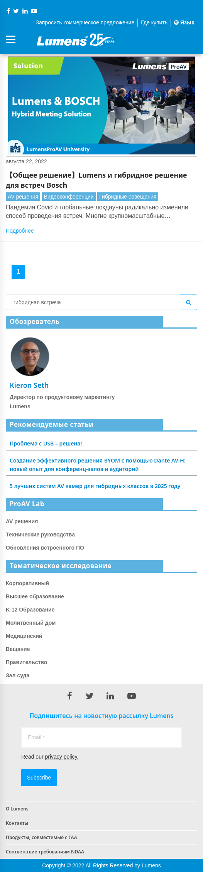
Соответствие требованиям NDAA (45, 851)
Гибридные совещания (127, 197)
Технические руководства (40, 534)
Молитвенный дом (31, 623)
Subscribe (39, 777)
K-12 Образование (30, 609)
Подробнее (20, 231)
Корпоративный (27, 583)
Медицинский (24, 636)
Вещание (18, 649)
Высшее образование (35, 596)
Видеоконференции (69, 197)
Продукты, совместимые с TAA (41, 837)
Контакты (17, 823)
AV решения (23, 197)
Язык (184, 22)
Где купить (154, 22)
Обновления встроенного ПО (45, 548)
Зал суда (17, 675)
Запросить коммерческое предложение (85, 22)
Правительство (26, 662)
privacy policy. (61, 757)
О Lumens (17, 808)
